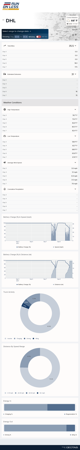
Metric (45, 37)
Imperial (32, 37)
